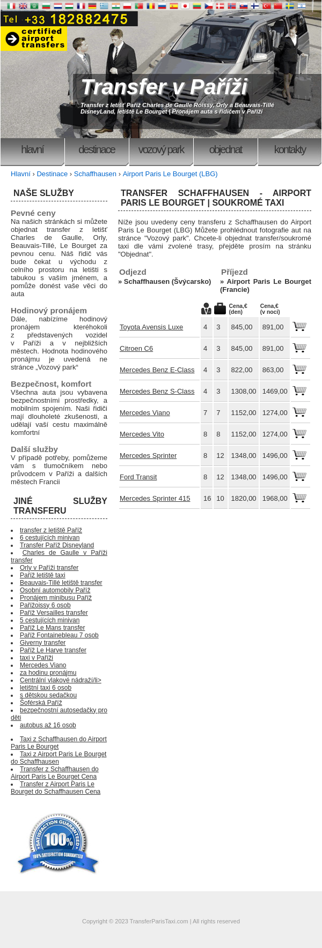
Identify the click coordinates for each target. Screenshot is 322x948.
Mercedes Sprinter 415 (155, 498)
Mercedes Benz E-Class (157, 370)
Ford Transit (138, 477)
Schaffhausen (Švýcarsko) (167, 281)
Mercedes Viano (145, 413)
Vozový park (161, 149)
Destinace (96, 149)
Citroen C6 (136, 348)
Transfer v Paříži (163, 87)
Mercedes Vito (142, 434)
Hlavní (32, 149)
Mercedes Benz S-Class (157, 391)
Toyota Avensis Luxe (151, 327)
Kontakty (289, 149)
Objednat (225, 149)
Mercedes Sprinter (148, 456)
